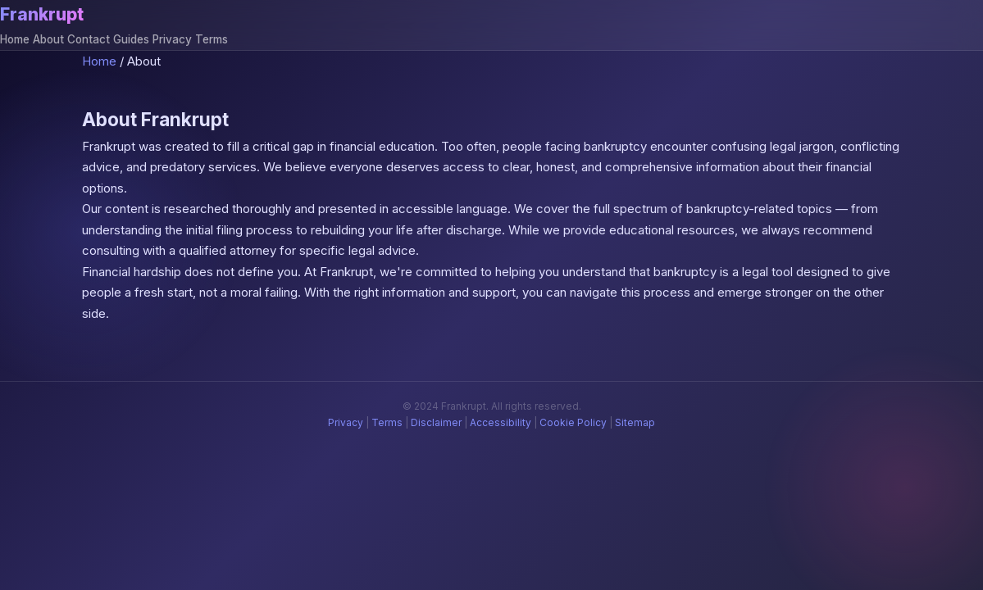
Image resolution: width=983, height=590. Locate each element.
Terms (211, 39)
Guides (131, 39)
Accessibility (500, 422)
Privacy (172, 39)
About (48, 39)
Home (15, 39)
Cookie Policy (573, 422)
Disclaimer (436, 422)
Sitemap (635, 422)
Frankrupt (42, 14)
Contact (88, 39)
